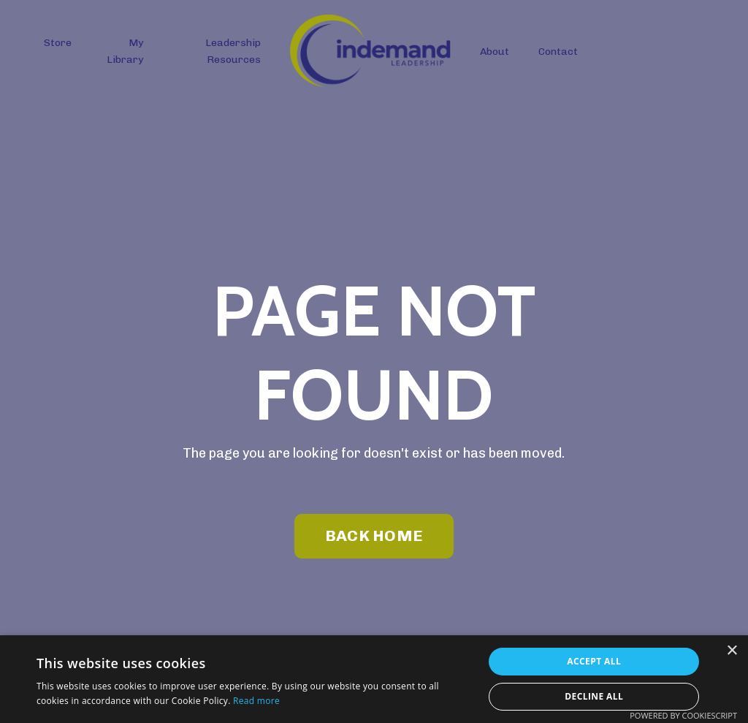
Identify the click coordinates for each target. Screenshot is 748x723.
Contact (558, 51)
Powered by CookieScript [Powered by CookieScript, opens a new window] (683, 715)
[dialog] (374, 679)
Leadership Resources (233, 51)
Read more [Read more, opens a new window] (256, 700)
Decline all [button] (594, 696)
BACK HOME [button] (374, 535)
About (494, 51)
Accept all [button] (594, 661)
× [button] (731, 651)
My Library (125, 51)
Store (58, 43)
